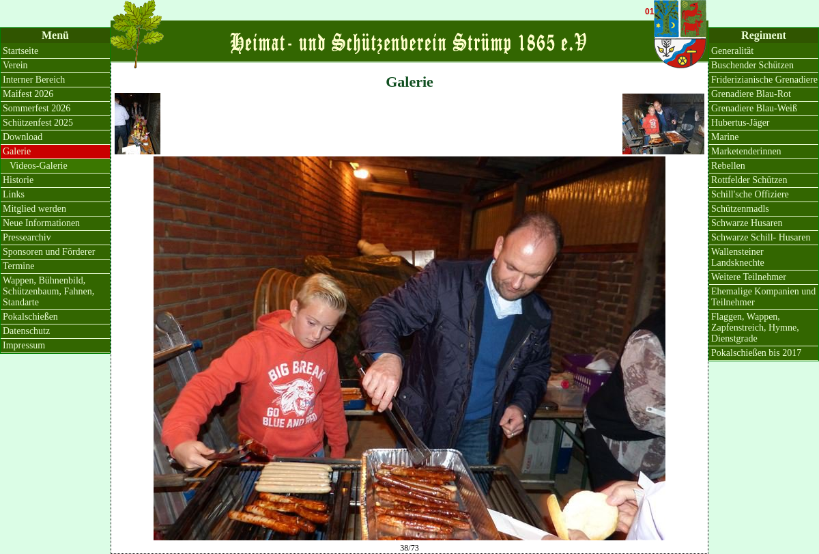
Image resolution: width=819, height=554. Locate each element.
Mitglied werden (34, 209)
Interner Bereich (34, 79)
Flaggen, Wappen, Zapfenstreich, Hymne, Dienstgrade (755, 327)
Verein (15, 65)
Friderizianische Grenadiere (764, 79)
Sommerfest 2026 (36, 108)
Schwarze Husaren (747, 223)
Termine (18, 266)
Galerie (17, 151)
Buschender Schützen (752, 65)
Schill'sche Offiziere (750, 194)
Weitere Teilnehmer (748, 277)
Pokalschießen (30, 316)
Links (14, 194)
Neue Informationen (41, 223)
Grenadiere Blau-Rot (751, 94)
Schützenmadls (740, 209)
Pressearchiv (27, 237)
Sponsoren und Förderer (49, 252)
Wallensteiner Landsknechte (737, 257)
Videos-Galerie (39, 166)
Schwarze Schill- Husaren (760, 237)
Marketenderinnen (746, 151)
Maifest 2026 (28, 94)
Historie (18, 180)
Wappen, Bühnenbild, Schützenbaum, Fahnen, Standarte (48, 291)
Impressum (24, 345)
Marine (724, 137)
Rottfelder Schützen (749, 180)
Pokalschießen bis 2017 (756, 353)
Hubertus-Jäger (740, 122)
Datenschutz (26, 331)
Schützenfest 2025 (38, 122)
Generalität (732, 51)
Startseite (20, 51)
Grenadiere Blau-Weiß (754, 108)
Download (22, 137)
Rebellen (728, 166)
